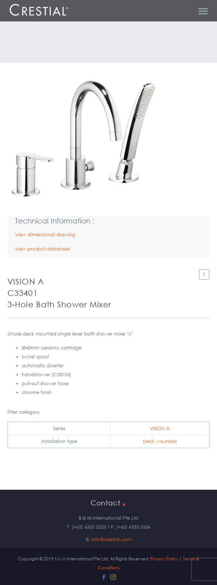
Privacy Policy (164, 559)
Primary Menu (203, 11)
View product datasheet (42, 249)
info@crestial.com (111, 539)
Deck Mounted (160, 441)
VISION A (160, 428)
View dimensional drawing (45, 235)
